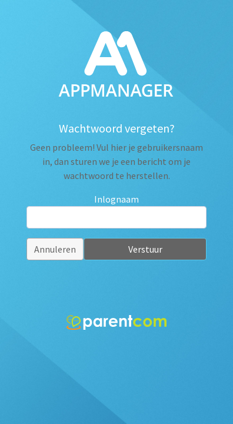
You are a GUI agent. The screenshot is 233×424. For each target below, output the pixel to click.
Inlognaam (116, 199)
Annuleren (55, 249)
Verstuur (145, 249)
